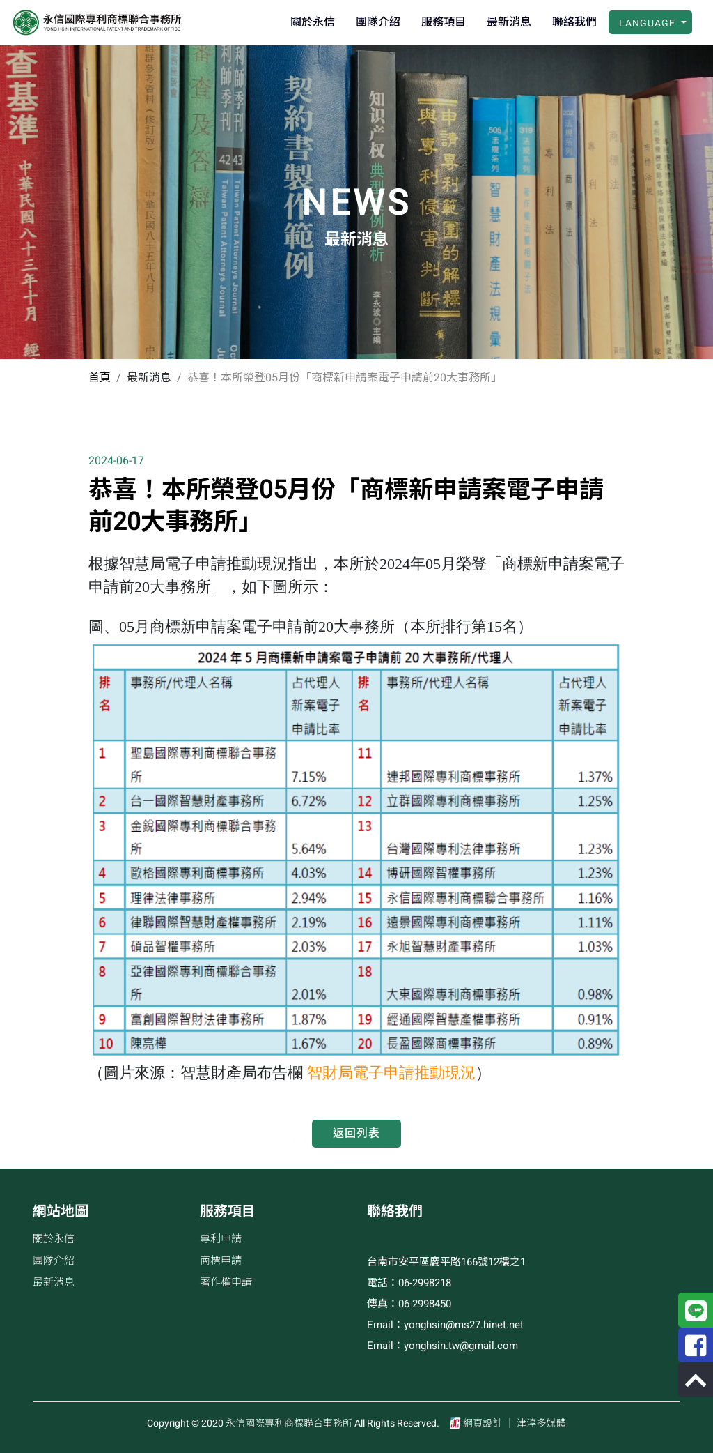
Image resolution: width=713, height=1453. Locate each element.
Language (648, 23)
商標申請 (221, 1260)
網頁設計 (483, 1423)
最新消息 (509, 22)
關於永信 (312, 22)
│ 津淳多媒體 (535, 1423)
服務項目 (443, 22)
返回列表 (356, 1133)
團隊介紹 (378, 22)
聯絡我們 (574, 22)
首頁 (99, 378)
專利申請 (221, 1239)
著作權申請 (226, 1282)
